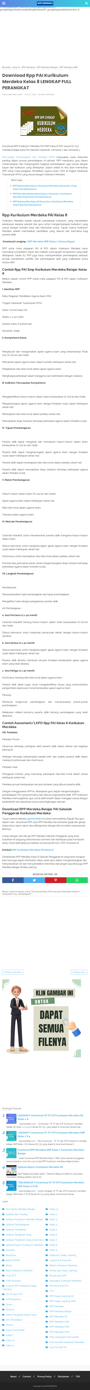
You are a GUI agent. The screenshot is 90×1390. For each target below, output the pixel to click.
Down (9, 1304)
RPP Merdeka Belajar (60, 1311)
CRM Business (13, 1299)
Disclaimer (63, 1376)
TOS (77, 1376)
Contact (27, 1376)
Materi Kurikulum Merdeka (63, 1265)
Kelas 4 (53, 1224)
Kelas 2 (53, 1214)
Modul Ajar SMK (58, 1275)
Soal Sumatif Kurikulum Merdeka (66, 1342)
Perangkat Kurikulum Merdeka (65, 1280)
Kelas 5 (53, 1229)
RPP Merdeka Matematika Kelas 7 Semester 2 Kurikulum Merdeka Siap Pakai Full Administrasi (42, 195)
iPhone (9, 1325)
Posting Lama (79, 972)
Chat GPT (11, 1275)
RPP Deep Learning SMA (62, 1301)
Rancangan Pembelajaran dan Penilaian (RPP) (28, 157)
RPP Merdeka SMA (59, 1321)
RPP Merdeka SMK (59, 1326)
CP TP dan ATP (14, 1294)
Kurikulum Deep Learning (62, 1255)
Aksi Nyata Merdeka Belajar (20, 1209)
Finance (10, 1309)
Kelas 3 (53, 1219)
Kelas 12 (53, 1209)
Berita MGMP (13, 1260)
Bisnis (9, 1265)
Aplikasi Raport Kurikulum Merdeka (24, 1245)
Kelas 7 (53, 1240)
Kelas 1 (9, 1335)
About (13, 1376)
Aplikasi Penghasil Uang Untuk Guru (25, 1240)
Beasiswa (11, 1255)
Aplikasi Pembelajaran (17, 1224)
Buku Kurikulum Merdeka (19, 1270)
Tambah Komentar (46, 94)
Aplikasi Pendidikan (16, 1229)
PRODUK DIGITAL (59, 1286)
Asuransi (10, 1250)
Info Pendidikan (14, 1319)
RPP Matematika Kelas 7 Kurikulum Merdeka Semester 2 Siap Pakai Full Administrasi (45, 187)
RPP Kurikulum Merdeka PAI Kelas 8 (33, 850)
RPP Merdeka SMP (59, 1332)
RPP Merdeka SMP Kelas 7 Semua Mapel (51, 241)
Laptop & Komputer (60, 1260)
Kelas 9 (53, 1250)
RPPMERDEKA (51, 1386)
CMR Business (13, 1280)
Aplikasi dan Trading (16, 1214)
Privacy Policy (44, 1376)
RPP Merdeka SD (58, 1316)
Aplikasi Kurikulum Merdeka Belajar (24, 1219)
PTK (51, 1291)
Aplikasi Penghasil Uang (18, 1234)
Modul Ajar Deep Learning (63, 1270)
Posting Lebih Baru (13, 972)
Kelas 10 (10, 1340)
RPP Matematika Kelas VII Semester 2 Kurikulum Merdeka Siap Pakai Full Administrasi (43, 203)
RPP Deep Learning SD (61, 1296)
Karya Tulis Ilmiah (15, 1330)
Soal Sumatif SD (58, 1347)
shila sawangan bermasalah (64, 1337)
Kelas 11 (10, 1345)
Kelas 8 (53, 1245)
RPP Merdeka (56, 1306)
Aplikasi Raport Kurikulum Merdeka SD (40, 1167)
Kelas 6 (53, 1234)
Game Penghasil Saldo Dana (21, 1314)
